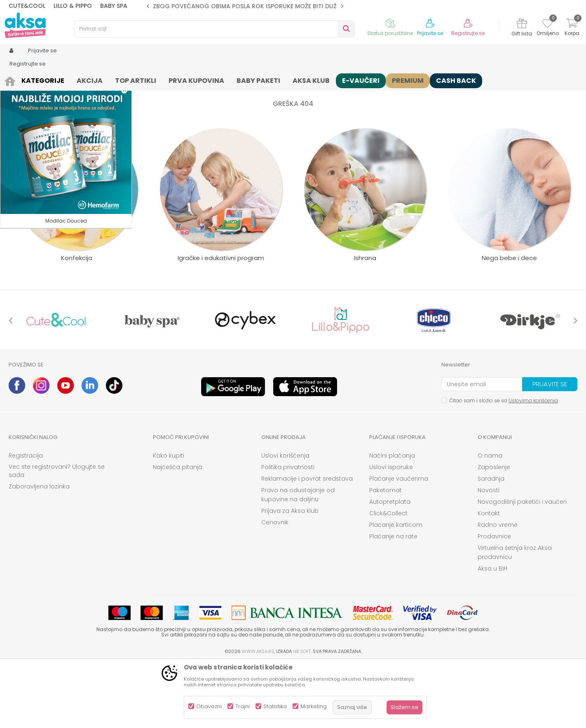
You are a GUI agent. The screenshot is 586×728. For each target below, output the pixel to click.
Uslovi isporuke (391, 531)
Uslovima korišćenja (533, 464)
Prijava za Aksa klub (290, 575)
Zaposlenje (494, 531)
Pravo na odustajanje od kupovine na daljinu (298, 558)
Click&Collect (388, 577)
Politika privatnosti (287, 531)
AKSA (15, 79)
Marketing (313, 706)
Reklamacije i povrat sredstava (307, 542)
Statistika (275, 706)
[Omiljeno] (547, 25)
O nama (490, 519)
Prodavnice (494, 600)
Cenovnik (274, 586)
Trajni (242, 706)
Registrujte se (468, 33)
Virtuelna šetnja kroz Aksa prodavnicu (515, 616)
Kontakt (489, 577)
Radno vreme (498, 589)
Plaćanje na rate (393, 600)
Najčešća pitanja (177, 531)
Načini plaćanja (392, 519)
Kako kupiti (168, 519)
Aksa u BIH (492, 632)
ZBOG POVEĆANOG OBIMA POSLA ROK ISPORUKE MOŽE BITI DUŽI (245, 6)
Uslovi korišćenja (285, 519)
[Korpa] (572, 28)
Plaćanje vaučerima (398, 542)
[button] (215, 29)
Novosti (488, 554)
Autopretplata (389, 565)
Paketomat (385, 554)
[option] (245, 6)
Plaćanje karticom (395, 589)
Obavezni (209, 706)
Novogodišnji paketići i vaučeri (522, 565)
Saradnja (491, 542)
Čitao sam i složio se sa (503, 464)
